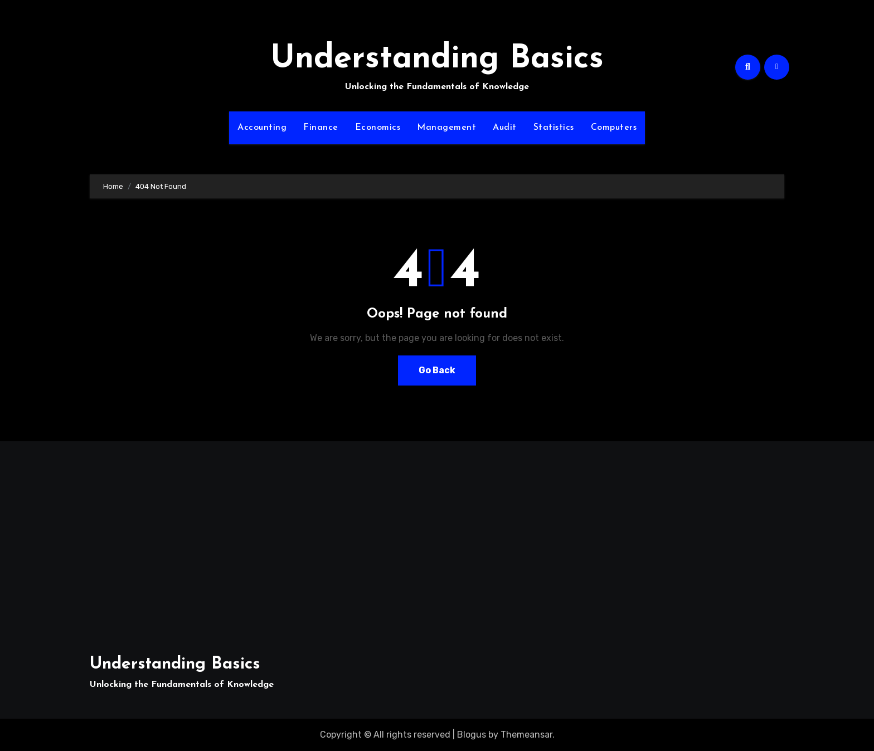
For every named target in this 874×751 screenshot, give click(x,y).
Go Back (437, 370)
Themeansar (526, 734)
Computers (614, 127)
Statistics (553, 127)
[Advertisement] (202, 542)
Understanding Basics (437, 59)
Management (446, 127)
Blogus (471, 734)
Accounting (262, 127)
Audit (505, 127)
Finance (320, 127)
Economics (378, 127)
